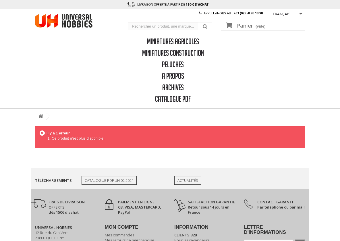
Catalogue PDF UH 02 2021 (109, 180)
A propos (173, 75)
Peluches (173, 64)
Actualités (187, 180)
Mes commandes (119, 235)
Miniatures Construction (173, 52)
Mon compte (121, 227)
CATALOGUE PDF (173, 98)
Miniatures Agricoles (173, 41)
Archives (173, 87)
